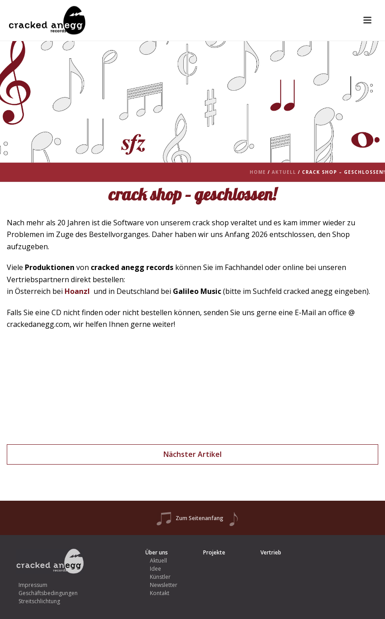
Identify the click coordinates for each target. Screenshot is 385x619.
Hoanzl (77, 291)
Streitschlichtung (39, 601)
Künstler (160, 577)
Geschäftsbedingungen (48, 593)
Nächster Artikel (192, 454)
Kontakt (159, 593)
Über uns (156, 552)
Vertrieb (270, 552)
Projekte (214, 552)
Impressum (33, 585)
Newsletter (163, 585)
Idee (155, 568)
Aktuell (284, 172)
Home (258, 172)
